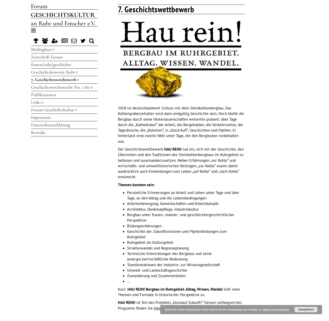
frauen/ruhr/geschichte (51, 64)
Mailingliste (42, 49)
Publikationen (43, 95)
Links (37, 102)
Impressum (41, 117)
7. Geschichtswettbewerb (55, 79)
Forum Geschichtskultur (54, 110)
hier (157, 308)
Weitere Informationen (276, 309)
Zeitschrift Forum (47, 57)
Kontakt (38, 132)
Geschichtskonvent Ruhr (54, 72)
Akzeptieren (306, 309)
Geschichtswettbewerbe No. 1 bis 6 (62, 87)
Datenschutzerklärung (50, 125)
